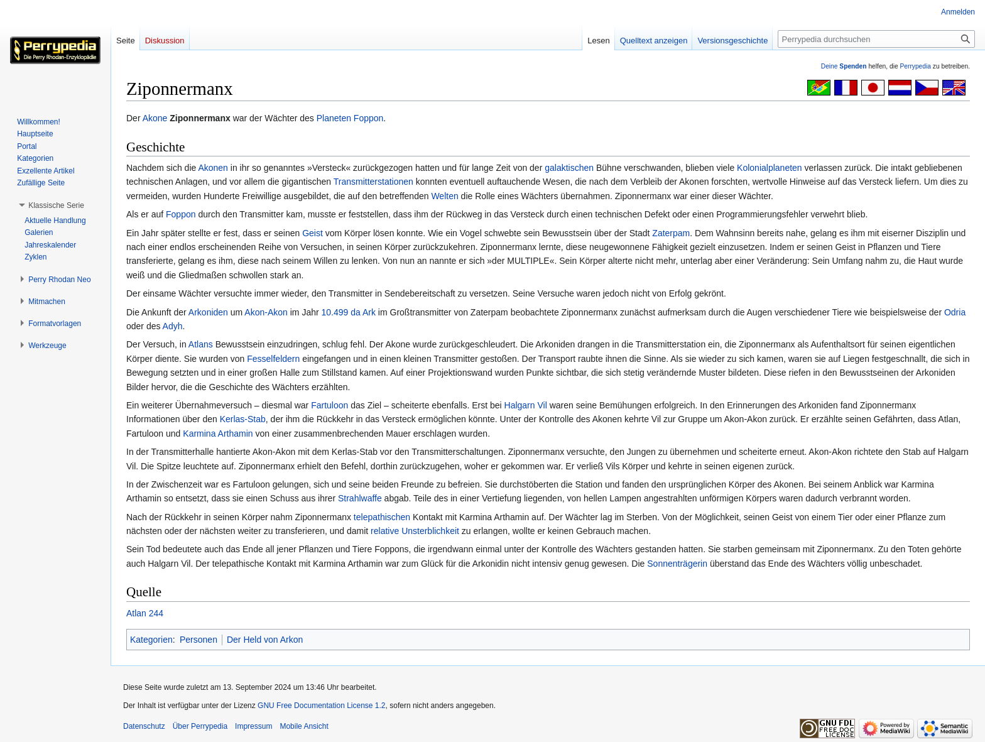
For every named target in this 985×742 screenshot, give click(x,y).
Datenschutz (144, 726)
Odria (955, 312)
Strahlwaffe (360, 498)
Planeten (334, 118)
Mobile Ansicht (304, 726)
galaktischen (569, 168)
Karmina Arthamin (218, 433)
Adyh (173, 326)
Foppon (368, 118)
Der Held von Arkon (265, 640)
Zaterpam (671, 233)
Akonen (212, 168)
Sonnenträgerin (677, 564)
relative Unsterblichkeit (415, 531)
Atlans (200, 344)
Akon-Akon (265, 312)
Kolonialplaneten (769, 168)
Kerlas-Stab (243, 419)
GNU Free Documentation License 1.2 (321, 705)
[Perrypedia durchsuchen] (876, 39)
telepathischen (382, 517)
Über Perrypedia (200, 726)
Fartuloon (329, 405)
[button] (56, 205)
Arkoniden (208, 312)
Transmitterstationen (373, 182)
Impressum (253, 726)
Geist (312, 233)
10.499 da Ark (349, 312)
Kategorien (151, 640)
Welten (444, 196)
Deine (844, 66)
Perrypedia (915, 66)
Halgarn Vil (525, 405)
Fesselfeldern (273, 359)
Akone (155, 118)
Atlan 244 (144, 613)
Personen (198, 640)
